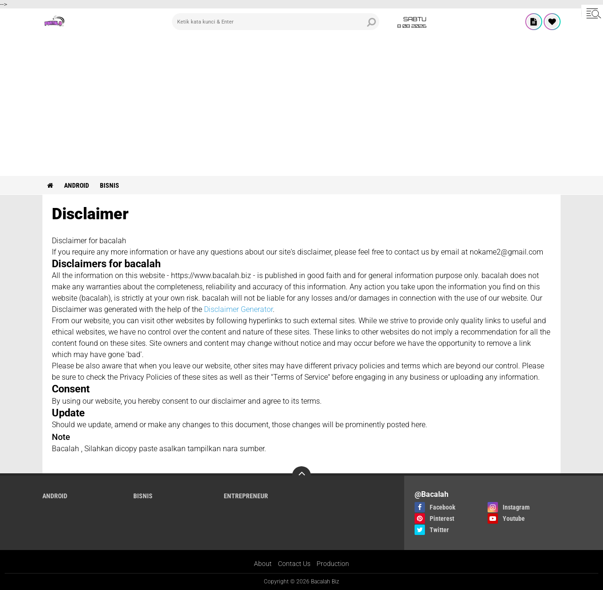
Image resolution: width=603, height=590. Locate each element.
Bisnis (109, 185)
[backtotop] (301, 475)
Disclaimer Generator (238, 309)
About (263, 563)
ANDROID (76, 185)
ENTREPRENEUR (246, 496)
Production (333, 563)
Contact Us (294, 563)
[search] (275, 21)
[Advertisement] (301, 105)
